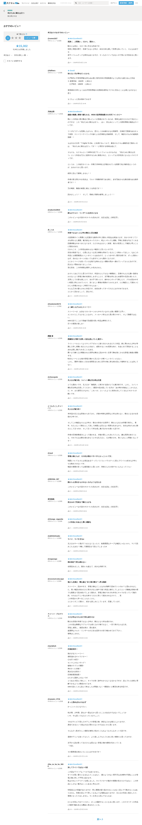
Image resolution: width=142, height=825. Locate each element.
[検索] (76, 3)
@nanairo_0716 (54, 699)
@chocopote (53, 377)
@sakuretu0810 (54, 210)
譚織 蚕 (50, 336)
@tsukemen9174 (54, 304)
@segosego (52, 559)
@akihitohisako (54, 536)
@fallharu (51, 71)
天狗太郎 (51, 112)
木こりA (51, 230)
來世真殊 (51, 499)
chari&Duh (52, 646)
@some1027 (52, 38)
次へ (100, 819)
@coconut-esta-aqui (56, 579)
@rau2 (50, 453)
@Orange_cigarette (55, 519)
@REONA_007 (53, 479)
